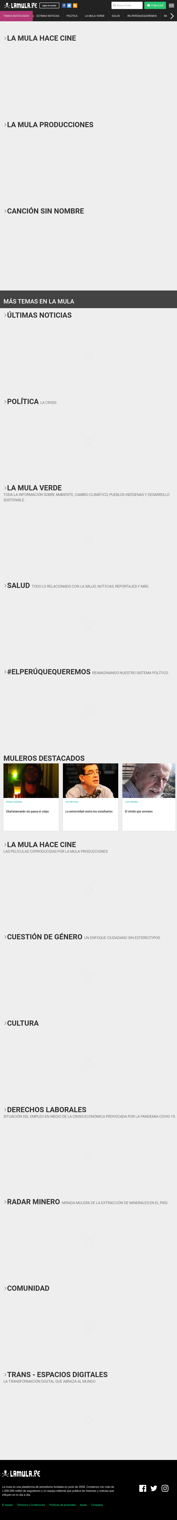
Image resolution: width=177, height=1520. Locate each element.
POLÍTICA (72, 15)
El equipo (7, 1505)
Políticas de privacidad (62, 1505)
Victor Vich (72, 802)
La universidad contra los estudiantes (89, 811)
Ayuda (83, 1505)
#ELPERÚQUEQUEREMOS (142, 15)
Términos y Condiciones (31, 1505)
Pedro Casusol (14, 802)
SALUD (116, 15)
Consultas (97, 1505)
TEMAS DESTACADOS (16, 15)
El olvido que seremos (139, 811)
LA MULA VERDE (95, 15)
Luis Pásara (131, 802)
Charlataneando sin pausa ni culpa (27, 811)
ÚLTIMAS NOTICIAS (47, 15)
